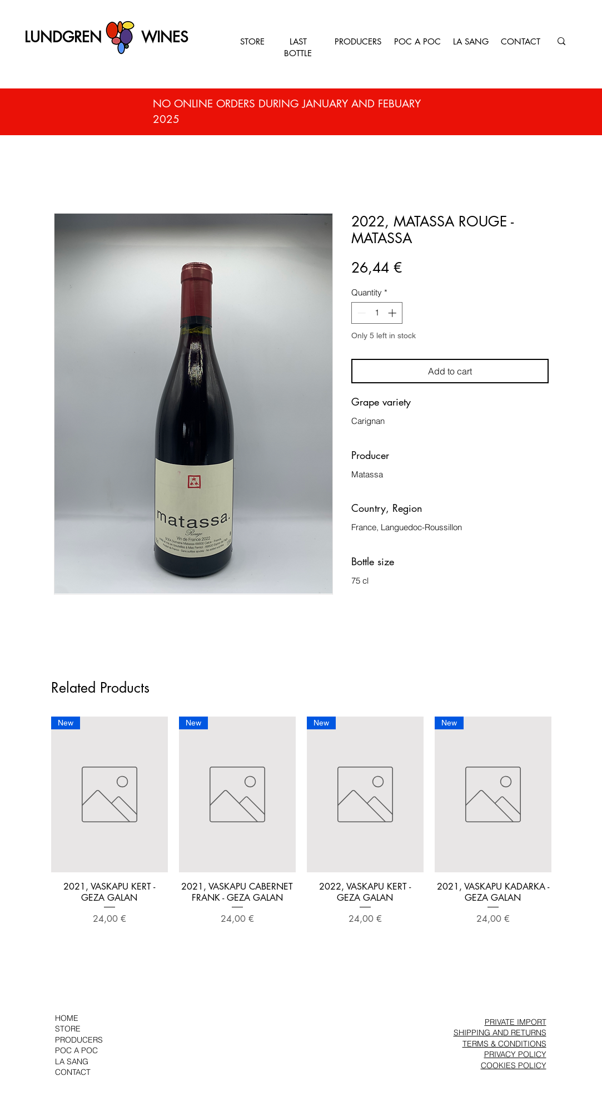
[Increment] (393, 313)
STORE (252, 41)
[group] (301, 827)
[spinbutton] (376, 313)
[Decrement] (360, 313)
